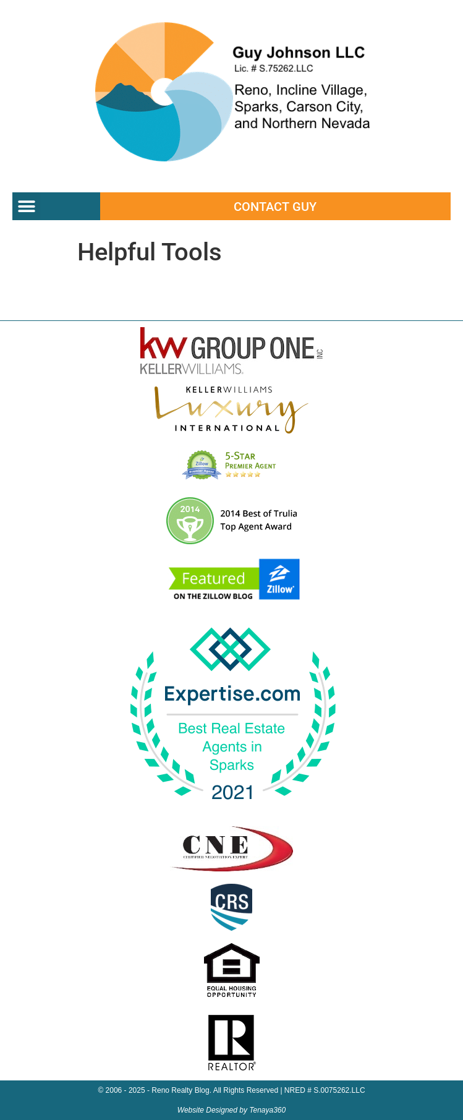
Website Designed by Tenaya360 (231, 1110)
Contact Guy (275, 206)
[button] (26, 206)
